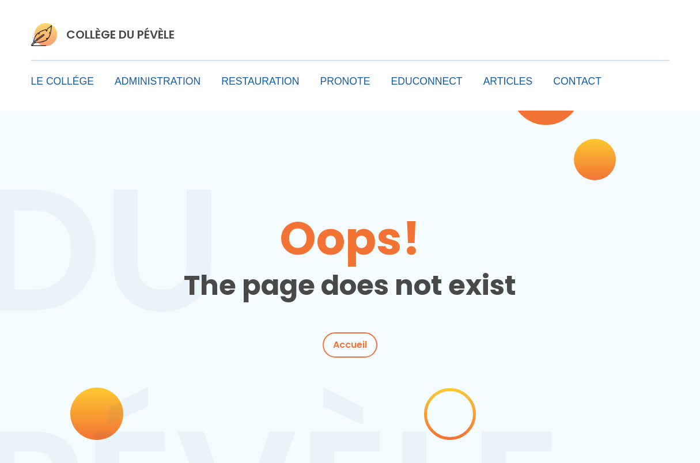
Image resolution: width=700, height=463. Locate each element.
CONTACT (577, 81)
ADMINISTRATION (157, 81)
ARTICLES (508, 81)
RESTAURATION (260, 81)
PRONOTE (345, 81)
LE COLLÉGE (62, 81)
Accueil (350, 344)
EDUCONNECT (426, 81)
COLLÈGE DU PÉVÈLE (120, 34)
